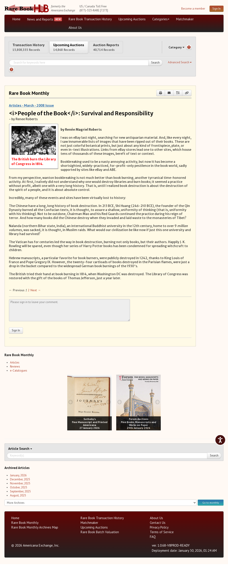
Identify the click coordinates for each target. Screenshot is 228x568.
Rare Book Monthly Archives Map (34, 531)
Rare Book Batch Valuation (100, 536)
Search (155, 66)
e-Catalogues (18, 374)
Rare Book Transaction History (90, 19)
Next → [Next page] (36, 294)
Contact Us (157, 526)
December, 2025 (20, 483)
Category (172, 49)
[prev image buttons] (70, 405)
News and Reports (40, 19)
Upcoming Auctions (132, 19)
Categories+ (160, 19)
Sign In (216, 8)
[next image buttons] (108, 405)
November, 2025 (20, 487)
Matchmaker (185, 19)
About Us (75, 27)
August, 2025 (18, 499)
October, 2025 (18, 491)
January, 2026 (18, 479)
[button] (179, 66)
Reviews (15, 370)
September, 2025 (20, 495)
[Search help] (11, 73)
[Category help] (188, 49)
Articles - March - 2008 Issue (31, 109)
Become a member (193, 8)
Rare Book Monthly (25, 526)
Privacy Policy (159, 531)
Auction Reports (128, 49)
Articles (14, 366)
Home (16, 19)
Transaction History (33, 49)
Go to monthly (210, 506)
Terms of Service (162, 536)
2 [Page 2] (29, 294)
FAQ (153, 540)
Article (13, 452)
